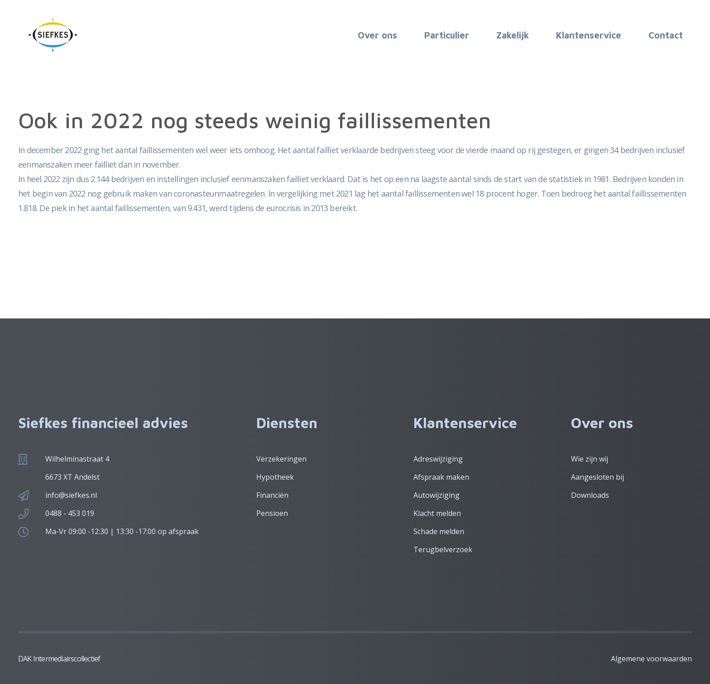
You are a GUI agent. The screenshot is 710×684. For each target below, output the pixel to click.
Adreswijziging (438, 459)
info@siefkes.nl (71, 495)
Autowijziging (436, 495)
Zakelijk (512, 35)
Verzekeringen (281, 459)
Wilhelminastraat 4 (77, 459)
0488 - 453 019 (69, 513)
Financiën (272, 495)
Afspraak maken (441, 477)
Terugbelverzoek (442, 549)
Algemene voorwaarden (651, 659)
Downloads (590, 495)
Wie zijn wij (589, 459)
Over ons (377, 35)
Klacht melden (437, 513)
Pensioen (272, 513)
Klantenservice (588, 35)
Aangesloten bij (597, 477)
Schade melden (438, 531)
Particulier (446, 35)
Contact (665, 35)
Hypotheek (275, 477)
